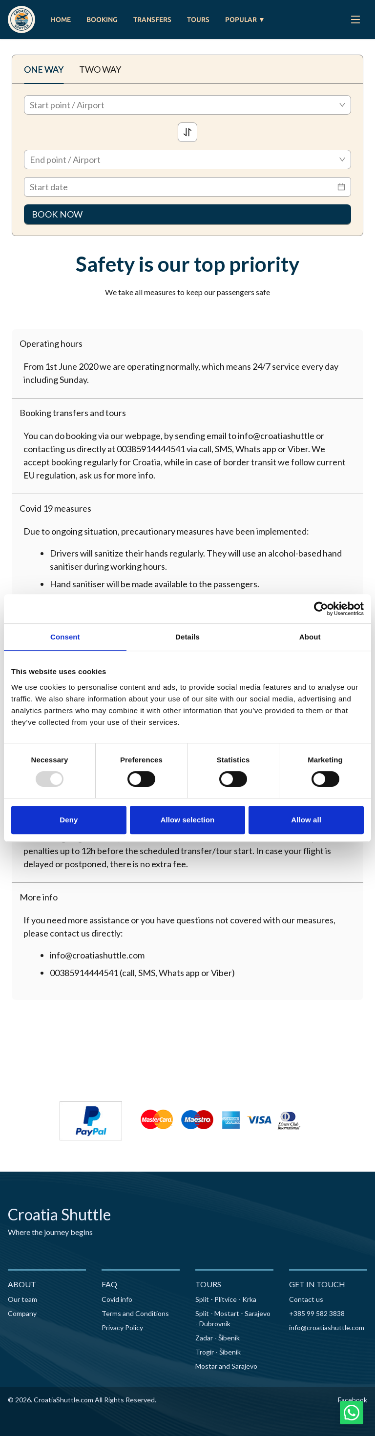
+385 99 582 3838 (317, 1313)
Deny (69, 820)
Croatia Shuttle (59, 1214)
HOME (61, 19)
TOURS (198, 19)
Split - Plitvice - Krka (225, 1299)
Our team (22, 1299)
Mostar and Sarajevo (226, 1366)
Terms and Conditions (135, 1313)
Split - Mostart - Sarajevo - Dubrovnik (233, 1318)
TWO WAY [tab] (100, 69)
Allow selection (188, 820)
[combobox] (187, 105)
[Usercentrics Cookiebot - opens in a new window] (321, 608)
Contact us (306, 1299)
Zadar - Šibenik (217, 1338)
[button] (187, 343)
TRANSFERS (152, 19)
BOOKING (102, 19)
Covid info (117, 1299)
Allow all (306, 820)
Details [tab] (187, 637)
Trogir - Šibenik (218, 1352)
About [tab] (310, 637)
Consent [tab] (65, 637)
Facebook (352, 1400)
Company (22, 1313)
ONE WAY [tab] (43, 69)
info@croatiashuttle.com (326, 1327)
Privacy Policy (122, 1327)
